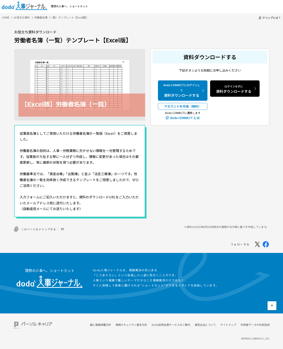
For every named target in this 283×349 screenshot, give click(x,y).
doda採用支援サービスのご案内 (171, 323)
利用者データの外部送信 (255, 323)
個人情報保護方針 (100, 323)
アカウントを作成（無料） (182, 106)
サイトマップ (228, 323)
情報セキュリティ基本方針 (131, 323)
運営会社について (205, 323)
